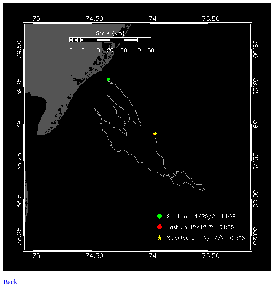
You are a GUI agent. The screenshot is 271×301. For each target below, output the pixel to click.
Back (10, 282)
